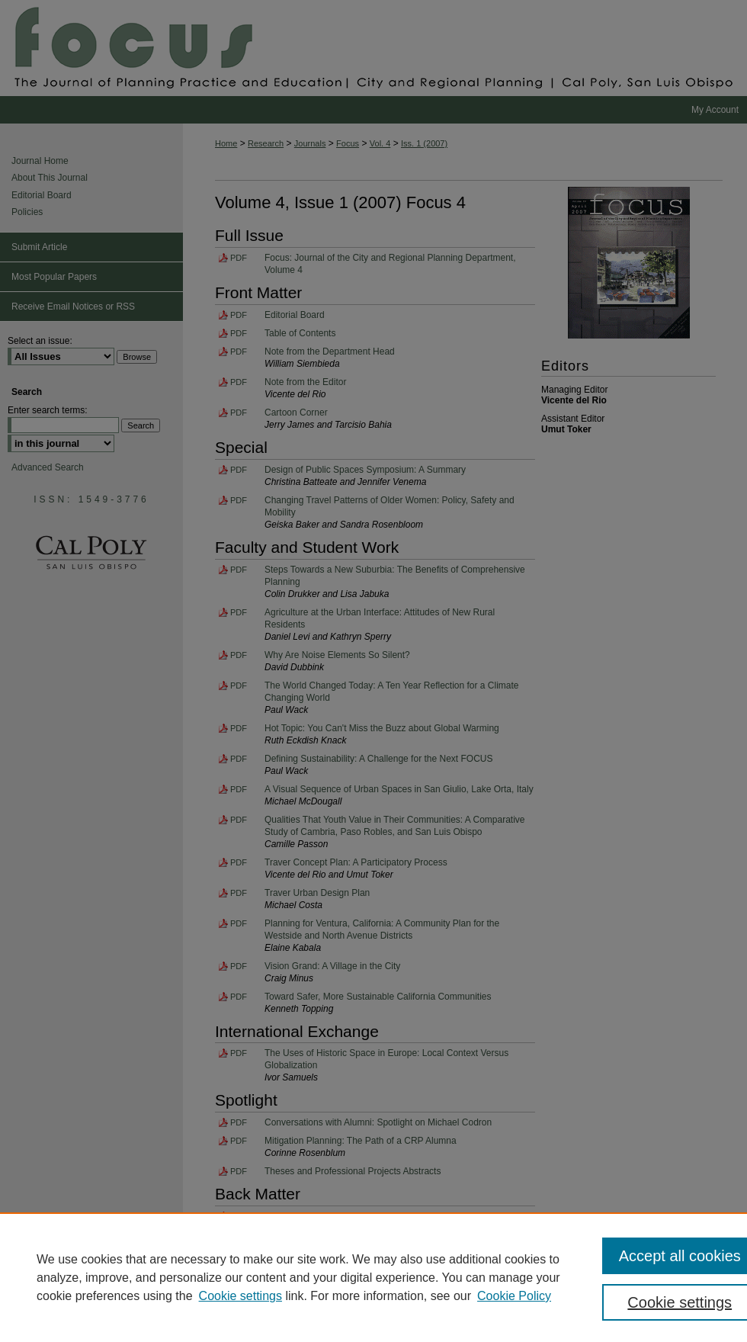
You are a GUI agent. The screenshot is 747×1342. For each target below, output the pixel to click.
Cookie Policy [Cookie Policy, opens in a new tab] (514, 1295)
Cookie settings (240, 1295)
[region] (373, 1277)
